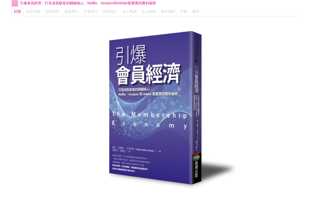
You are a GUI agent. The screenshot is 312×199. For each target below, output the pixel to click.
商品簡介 (72, 11)
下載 (183, 11)
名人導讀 (129, 11)
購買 (195, 11)
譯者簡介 (110, 11)
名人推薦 (149, 11)
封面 (17, 11)
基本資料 (168, 11)
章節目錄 (33, 11)
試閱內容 (52, 11)
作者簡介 (91, 11)
